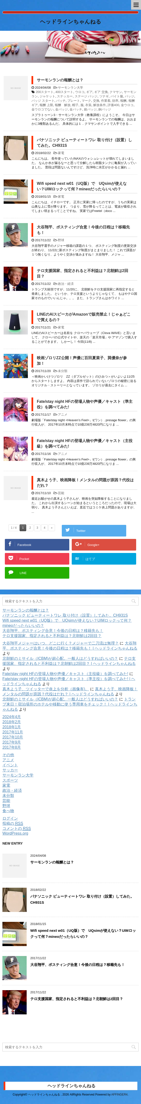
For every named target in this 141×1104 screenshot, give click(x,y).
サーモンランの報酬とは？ (60, 80)
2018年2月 (11, 722)
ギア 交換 (101, 92)
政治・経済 (66, 284)
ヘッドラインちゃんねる (70, 22)
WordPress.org (15, 833)
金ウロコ (127, 105)
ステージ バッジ (86, 96)
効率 (115, 100)
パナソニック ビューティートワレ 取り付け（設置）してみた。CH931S (65, 615)
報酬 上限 (46, 105)
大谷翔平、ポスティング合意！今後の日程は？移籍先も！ (52, 631)
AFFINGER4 (119, 1094)
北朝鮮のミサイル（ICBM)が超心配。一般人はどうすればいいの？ (60, 658)
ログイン (10, 818)
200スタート (45, 92)
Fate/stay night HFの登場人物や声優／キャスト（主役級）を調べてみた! (65, 674)
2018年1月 (11, 727)
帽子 (75, 105)
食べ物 (8, 811)
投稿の (12, 823)
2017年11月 (12, 732)
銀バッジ (90, 109)
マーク (86, 100)
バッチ (61, 100)
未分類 (62, 371)
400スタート (64, 92)
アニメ (62, 414)
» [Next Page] (52, 527)
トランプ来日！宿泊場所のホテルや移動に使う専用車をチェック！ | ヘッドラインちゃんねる (69, 704)
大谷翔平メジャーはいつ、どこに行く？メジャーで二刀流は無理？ (60, 643)
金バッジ (61, 109)
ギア (89, 92)
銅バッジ (104, 109)
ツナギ (104, 96)
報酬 (123, 100)
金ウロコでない (42, 109)
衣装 (88, 105)
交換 (96, 100)
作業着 (105, 100)
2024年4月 (11, 717)
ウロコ (80, 92)
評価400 (113, 105)
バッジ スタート (43, 100)
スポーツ (10, 780)
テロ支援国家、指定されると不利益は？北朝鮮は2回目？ (52, 636)
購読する (19, 1031)
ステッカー (65, 96)
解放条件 (99, 105)
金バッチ (76, 109)
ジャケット (47, 96)
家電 (61, 153)
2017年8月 (11, 747)
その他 (8, 755)
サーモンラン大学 (70, 87)
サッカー (10, 770)
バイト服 (116, 96)
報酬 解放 (62, 105)
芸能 (61, 493)
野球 (61, 240)
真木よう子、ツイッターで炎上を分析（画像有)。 (45, 689)
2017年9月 (11, 742)
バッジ (129, 96)
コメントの (16, 828)
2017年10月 (12, 737)
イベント (10, 765)
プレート (73, 100)
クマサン (116, 92)
